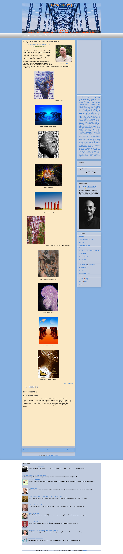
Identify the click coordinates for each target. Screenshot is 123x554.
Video (98, 138)
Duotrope (81, 236)
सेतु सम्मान (95, 141)
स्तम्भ (92, 102)
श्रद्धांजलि (98, 135)
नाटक (87, 142)
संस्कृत (89, 128)
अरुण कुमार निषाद (83, 128)
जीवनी (82, 125)
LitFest (93, 142)
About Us (74, 35)
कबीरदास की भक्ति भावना (34, 513)
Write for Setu (82, 259)
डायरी (96, 151)
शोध (99, 112)
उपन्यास (80, 146)
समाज (80, 151)
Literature (87, 144)
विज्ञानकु (80, 129)
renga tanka (89, 148)
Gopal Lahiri (82, 113)
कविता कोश (81, 270)
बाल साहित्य (86, 112)
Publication (86, 141)
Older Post (70, 450)
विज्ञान (83, 132)
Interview (81, 112)
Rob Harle (89, 113)
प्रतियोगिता (81, 139)
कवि (92, 107)
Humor (98, 146)
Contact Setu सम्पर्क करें (84, 273)
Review (81, 102)
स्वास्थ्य (85, 145)
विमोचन (85, 146)
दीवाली (89, 152)
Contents (81, 104)
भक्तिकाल (98, 144)
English (82, 97)
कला (93, 133)
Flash (94, 116)
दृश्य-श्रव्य (98, 142)
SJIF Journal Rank (84, 256)
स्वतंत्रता (89, 146)
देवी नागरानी (87, 119)
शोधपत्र (87, 104)
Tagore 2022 (88, 132)
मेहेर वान (97, 122)
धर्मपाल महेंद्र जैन (95, 110)
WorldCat (81, 242)
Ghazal (96, 112)
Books (34, 35)
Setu (40, 35)
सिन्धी (88, 136)
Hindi (80, 99)
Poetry (93, 97)
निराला (91, 141)
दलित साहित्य (92, 144)
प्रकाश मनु (87, 107)
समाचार (91, 116)
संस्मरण (84, 116)
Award (80, 136)
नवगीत (98, 148)
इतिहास (90, 133)
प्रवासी (90, 126)
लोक (80, 145)
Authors (58, 35)
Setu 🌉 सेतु (61, 5)
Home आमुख (26, 35)
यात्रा (94, 130)
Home (48, 450)
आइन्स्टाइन (89, 139)
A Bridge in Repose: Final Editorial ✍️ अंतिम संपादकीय (87, 187)
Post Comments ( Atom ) (52, 455)
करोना (89, 129)
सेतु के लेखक (81, 262)
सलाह (82, 145)
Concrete (81, 133)
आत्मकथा (86, 125)
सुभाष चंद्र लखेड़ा (93, 125)
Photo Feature (83, 110)
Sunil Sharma (91, 106)
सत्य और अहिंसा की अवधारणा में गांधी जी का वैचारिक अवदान (34, 475)
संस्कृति (84, 139)
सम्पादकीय (95, 109)
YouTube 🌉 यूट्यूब (83, 278)
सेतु (45, 35)
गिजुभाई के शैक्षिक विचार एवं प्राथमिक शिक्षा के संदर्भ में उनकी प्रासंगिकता (43, 530)
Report (94, 138)
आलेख (84, 99)
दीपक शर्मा (87, 109)
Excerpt (91, 112)
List (80, 106)
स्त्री (91, 136)
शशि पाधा (93, 119)
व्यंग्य (99, 109)
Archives (82, 35)
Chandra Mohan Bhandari (86, 120)
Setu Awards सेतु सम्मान (34, 479)
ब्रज (99, 151)
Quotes (88, 151)
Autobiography (82, 130)
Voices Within (95, 104)
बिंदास (84, 115)
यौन (79, 149)
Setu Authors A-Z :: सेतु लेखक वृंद (36, 466)
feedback (92, 154)
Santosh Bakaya (91, 115)
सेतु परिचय (81, 276)
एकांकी (95, 154)
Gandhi (84, 138)
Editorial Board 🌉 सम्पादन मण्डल (87, 264)
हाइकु (86, 149)
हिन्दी (87, 97)
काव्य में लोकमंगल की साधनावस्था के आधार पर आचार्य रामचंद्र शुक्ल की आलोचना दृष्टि (46, 496)
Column (94, 135)
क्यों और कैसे (93, 139)
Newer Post (26, 450)
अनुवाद (91, 109)
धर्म (83, 146)
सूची (89, 110)
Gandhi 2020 (96, 128)
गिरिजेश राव (94, 148)
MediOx (81, 248)
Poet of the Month (90, 155)
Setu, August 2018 (68, 383)
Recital (82, 152)
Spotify (80, 284)
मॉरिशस (98, 139)
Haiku (98, 126)
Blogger (85, 550)
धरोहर (80, 115)
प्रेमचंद (93, 132)
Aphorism (84, 151)
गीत (84, 119)
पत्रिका (98, 154)
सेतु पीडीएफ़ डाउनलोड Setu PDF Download (89, 250)
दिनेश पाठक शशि (96, 113)
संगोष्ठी (85, 157)
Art (83, 109)
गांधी (91, 135)
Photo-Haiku (86, 154)
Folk (80, 152)
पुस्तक (85, 101)
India (87, 102)
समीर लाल (97, 119)
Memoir (98, 117)
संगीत (80, 155)
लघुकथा (80, 109)
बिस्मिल (98, 129)
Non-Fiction (89, 138)
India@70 (86, 133)
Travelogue (87, 135)
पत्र (96, 123)
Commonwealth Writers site (86, 239)
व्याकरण (82, 149)
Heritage (94, 146)
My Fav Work (82, 148)
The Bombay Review (84, 245)
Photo (84, 136)
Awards (66, 35)
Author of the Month (89, 117)
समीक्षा (98, 99)
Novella (89, 130)
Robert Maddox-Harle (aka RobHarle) (38, 44)
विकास (95, 152)
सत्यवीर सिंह (97, 132)
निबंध (88, 116)
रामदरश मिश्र (81, 144)
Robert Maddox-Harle (64, 63)
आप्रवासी (98, 145)
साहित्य (94, 126)
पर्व (99, 141)
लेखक (80, 101)
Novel (93, 123)
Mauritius (81, 142)
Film (88, 149)
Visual (88, 145)
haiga (91, 149)
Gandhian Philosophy (85, 123)
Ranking (93, 151)
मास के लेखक (81, 157)
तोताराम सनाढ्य (97, 155)
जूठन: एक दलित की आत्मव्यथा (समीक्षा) (35, 538)
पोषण (94, 129)
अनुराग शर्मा (84, 106)
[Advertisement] (89, 66)
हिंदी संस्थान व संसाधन (83, 267)
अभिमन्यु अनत (93, 145)
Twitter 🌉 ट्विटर (83, 281)
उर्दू (92, 130)
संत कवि (81, 141)
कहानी (88, 99)
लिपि (99, 149)
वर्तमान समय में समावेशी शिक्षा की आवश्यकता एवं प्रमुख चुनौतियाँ (41, 522)
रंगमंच (92, 152)
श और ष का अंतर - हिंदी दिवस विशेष (36, 505)
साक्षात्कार (81, 119)
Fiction (93, 99)
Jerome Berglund (88, 122)
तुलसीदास (95, 149)
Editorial (91, 101)
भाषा (99, 123)
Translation (97, 107)
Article (98, 102)
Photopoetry (83, 155)
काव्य (98, 97)
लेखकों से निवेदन (82, 253)
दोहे (84, 142)
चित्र (80, 125)
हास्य (90, 142)
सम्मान (85, 129)
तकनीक (86, 152)
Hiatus (51, 35)
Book (98, 101)
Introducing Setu (33, 488)
